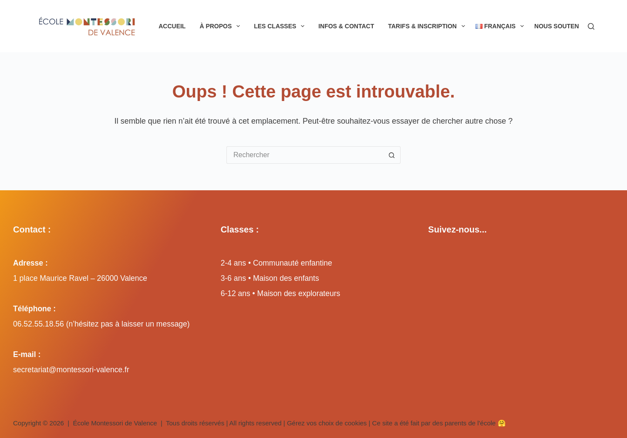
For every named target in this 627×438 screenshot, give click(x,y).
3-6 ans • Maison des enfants (270, 278)
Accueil (171, 26)
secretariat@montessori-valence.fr (71, 369)
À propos (221, 26)
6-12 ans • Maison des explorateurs (280, 293)
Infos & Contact (346, 26)
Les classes (281, 26)
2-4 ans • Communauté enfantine (276, 263)
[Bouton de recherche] (392, 155)
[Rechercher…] (304, 155)
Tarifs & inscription (428, 26)
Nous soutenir (565, 26)
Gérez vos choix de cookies (327, 423)
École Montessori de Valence (115, 423)
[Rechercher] (591, 26)
